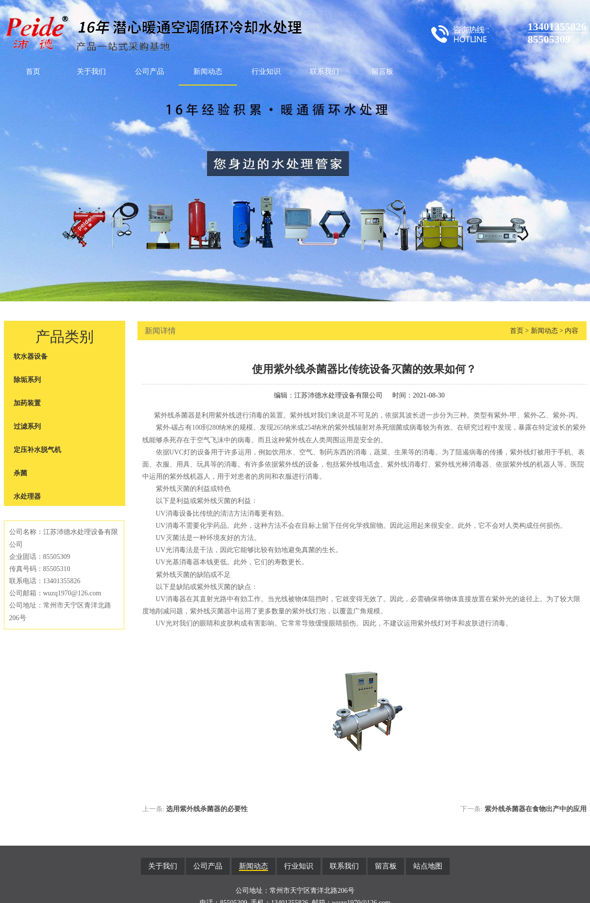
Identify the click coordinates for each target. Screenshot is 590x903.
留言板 (382, 71)
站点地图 (427, 866)
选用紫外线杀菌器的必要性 (207, 809)
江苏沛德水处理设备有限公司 (338, 395)
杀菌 (20, 473)
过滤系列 (27, 426)
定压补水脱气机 (37, 449)
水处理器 (27, 496)
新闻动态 (207, 71)
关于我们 (91, 71)
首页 (33, 71)
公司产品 (149, 71)
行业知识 (266, 71)
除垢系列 (27, 379)
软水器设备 (31, 356)
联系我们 (324, 71)
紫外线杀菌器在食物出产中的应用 (536, 809)
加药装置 (27, 403)
